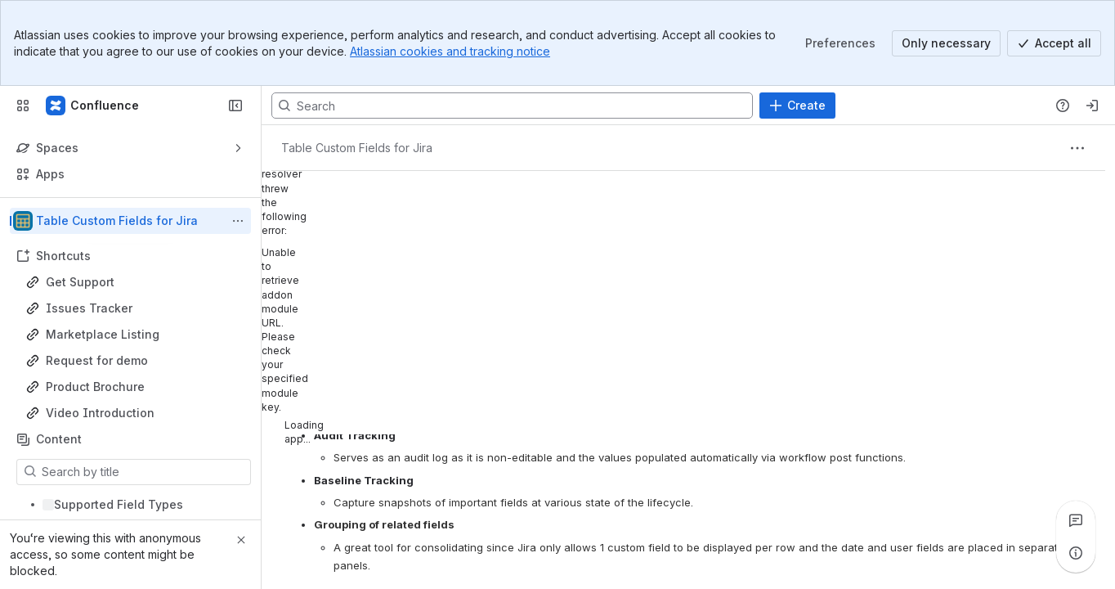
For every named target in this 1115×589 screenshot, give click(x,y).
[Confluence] (93, 105)
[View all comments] (1076, 520)
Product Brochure (95, 386)
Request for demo (97, 360)
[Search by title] (143, 472)
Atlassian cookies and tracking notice (450, 51)
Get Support (80, 282)
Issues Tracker (89, 308)
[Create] (797, 105)
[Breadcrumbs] (356, 148)
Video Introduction (100, 413)
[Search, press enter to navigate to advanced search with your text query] (512, 105)
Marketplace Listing (102, 334)
